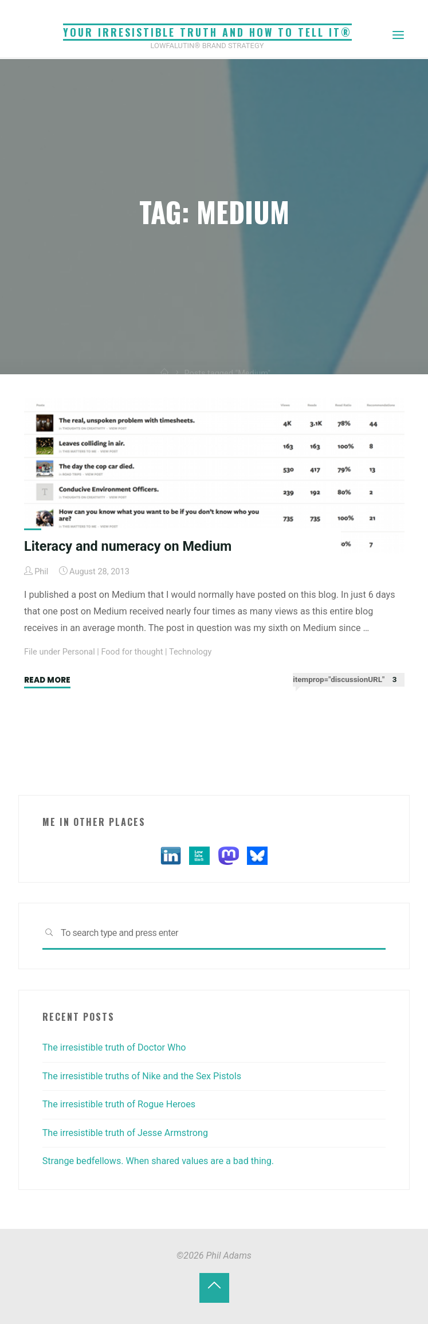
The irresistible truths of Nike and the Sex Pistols (141, 1076)
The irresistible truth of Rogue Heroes (119, 1104)
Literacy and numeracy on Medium (127, 546)
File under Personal (59, 652)
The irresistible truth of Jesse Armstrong (125, 1132)
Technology (190, 652)
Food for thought (132, 652)
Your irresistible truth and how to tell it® (207, 32)
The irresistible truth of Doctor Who (114, 1047)
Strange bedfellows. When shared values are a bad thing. (158, 1160)
